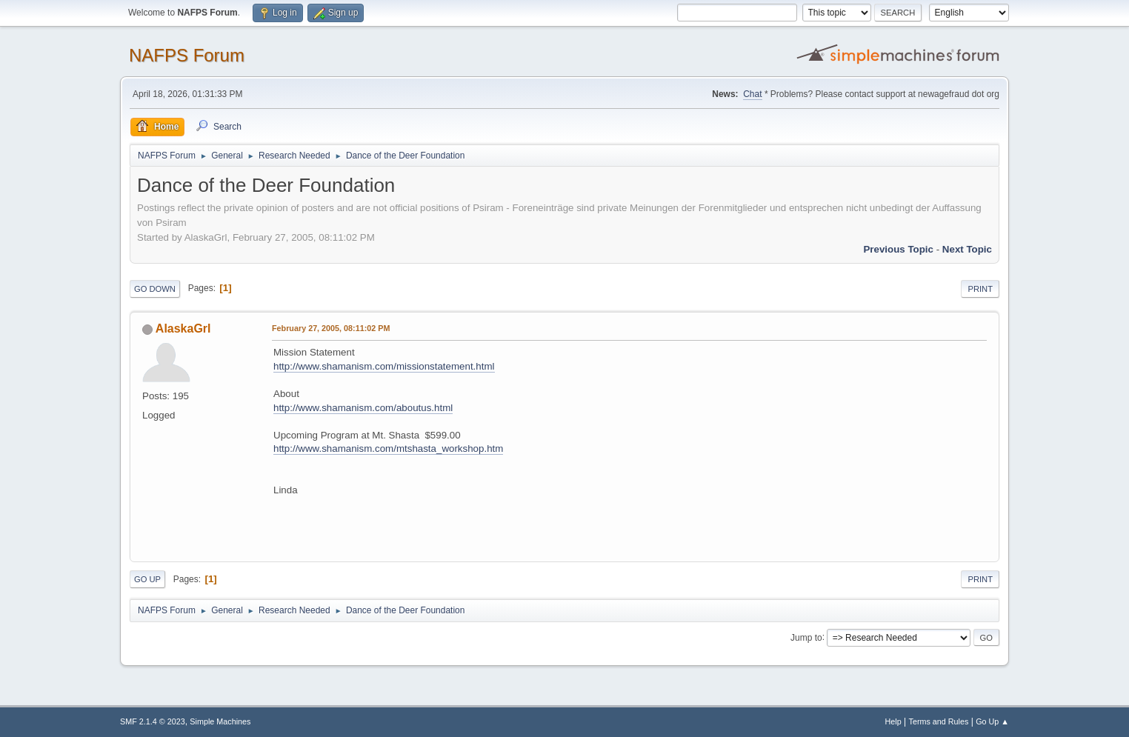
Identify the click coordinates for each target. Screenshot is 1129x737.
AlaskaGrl (183, 328)
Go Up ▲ (992, 721)
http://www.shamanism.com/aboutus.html (363, 407)
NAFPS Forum (186, 55)
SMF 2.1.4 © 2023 (152, 721)
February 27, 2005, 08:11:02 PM (331, 328)
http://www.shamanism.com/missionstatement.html (384, 366)
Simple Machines (220, 721)
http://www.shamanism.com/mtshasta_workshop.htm (388, 448)
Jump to (806, 637)
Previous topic (898, 249)
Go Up (147, 579)
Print (980, 288)
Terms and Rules (939, 721)
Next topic (967, 249)
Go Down (155, 288)
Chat (752, 94)
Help (893, 721)
